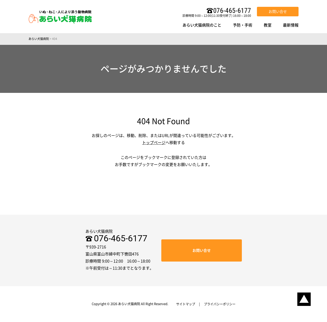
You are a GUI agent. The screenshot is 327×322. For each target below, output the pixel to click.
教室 (268, 25)
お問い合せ (278, 11)
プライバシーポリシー (220, 304)
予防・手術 (242, 25)
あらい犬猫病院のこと (201, 25)
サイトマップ (185, 304)
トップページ (153, 143)
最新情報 (291, 25)
